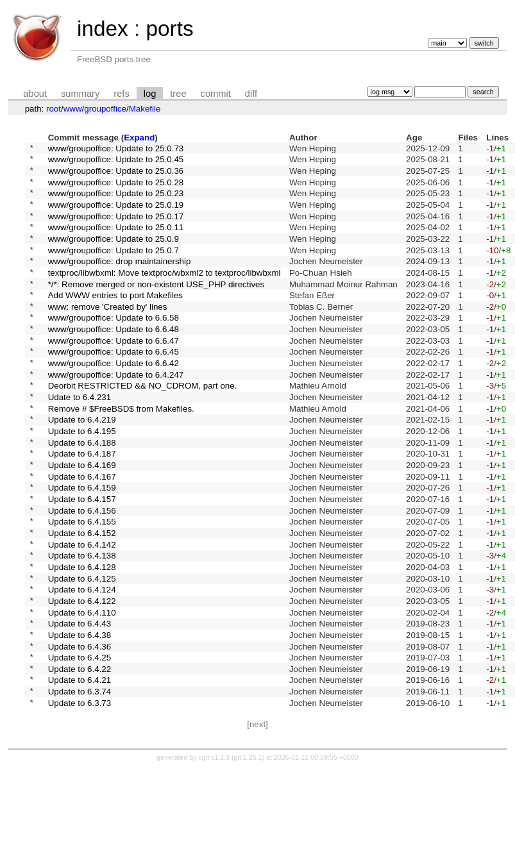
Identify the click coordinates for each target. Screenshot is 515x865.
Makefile (145, 108)
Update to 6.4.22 (80, 758)
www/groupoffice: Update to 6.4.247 (116, 414)
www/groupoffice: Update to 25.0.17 (116, 228)
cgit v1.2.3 (214, 853)
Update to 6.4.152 (82, 599)
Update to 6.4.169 (82, 520)
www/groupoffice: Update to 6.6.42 (113, 401)
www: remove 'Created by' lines (107, 334)
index (102, 28)
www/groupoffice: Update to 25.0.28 (116, 189)
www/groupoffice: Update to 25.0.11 (116, 242)
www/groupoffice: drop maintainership (119, 282)
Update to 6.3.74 (80, 785)
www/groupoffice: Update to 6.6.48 (113, 361)
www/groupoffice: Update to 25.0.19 (116, 215)
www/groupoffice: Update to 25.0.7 (113, 268)
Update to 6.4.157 (82, 559)
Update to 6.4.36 (80, 732)
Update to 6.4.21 (80, 772)
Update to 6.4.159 (82, 546)
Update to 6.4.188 (82, 493)
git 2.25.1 (248, 853)
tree (178, 93)
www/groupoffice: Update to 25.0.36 (116, 175)
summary (80, 93)
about (35, 93)
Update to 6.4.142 (82, 612)
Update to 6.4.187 (82, 507)
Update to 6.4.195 (82, 480)
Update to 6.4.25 (80, 745)
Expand (139, 137)
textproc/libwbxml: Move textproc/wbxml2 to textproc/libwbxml (164, 294)
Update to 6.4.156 (82, 573)
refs (121, 93)
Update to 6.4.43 (80, 705)
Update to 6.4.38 (80, 718)
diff (251, 93)
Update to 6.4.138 (82, 626)
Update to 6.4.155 (82, 586)
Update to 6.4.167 (82, 533)
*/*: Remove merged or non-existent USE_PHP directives (156, 308)
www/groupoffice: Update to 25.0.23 (116, 202)
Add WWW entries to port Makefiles (115, 321)
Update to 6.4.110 (82, 692)
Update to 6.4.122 (82, 679)
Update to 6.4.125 (82, 652)
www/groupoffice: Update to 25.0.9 (113, 255)
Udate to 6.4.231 (80, 441)
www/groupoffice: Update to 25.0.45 (116, 162)
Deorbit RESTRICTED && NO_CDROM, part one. (142, 427)
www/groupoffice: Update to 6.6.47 (113, 374)
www (72, 108)
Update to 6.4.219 (82, 467)
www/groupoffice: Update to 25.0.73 (116, 149)
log (150, 93)
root (53, 108)
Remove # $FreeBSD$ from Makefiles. (121, 453)
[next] (257, 820)
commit (216, 93)
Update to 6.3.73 (80, 798)
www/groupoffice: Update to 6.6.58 (113, 348)
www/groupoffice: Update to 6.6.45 (113, 387)
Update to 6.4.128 (82, 639)
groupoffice (105, 108)
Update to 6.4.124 (82, 666)
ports (169, 28)
